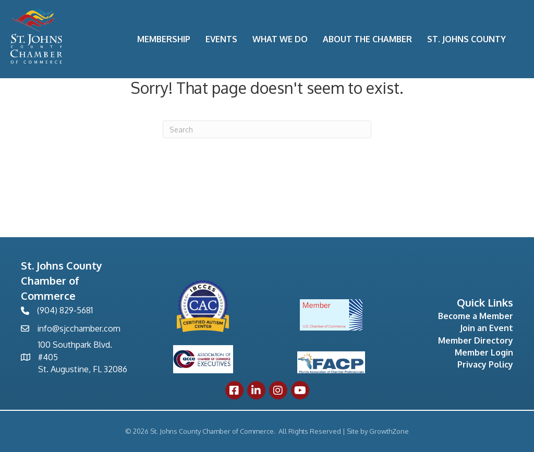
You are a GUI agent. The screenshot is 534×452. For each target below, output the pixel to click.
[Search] (267, 129)
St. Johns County (466, 39)
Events (221, 39)
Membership (163, 39)
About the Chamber (367, 39)
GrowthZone (389, 431)
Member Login (484, 352)
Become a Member (475, 316)
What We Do (280, 39)
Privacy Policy (485, 364)
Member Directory (475, 340)
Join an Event (486, 328)
